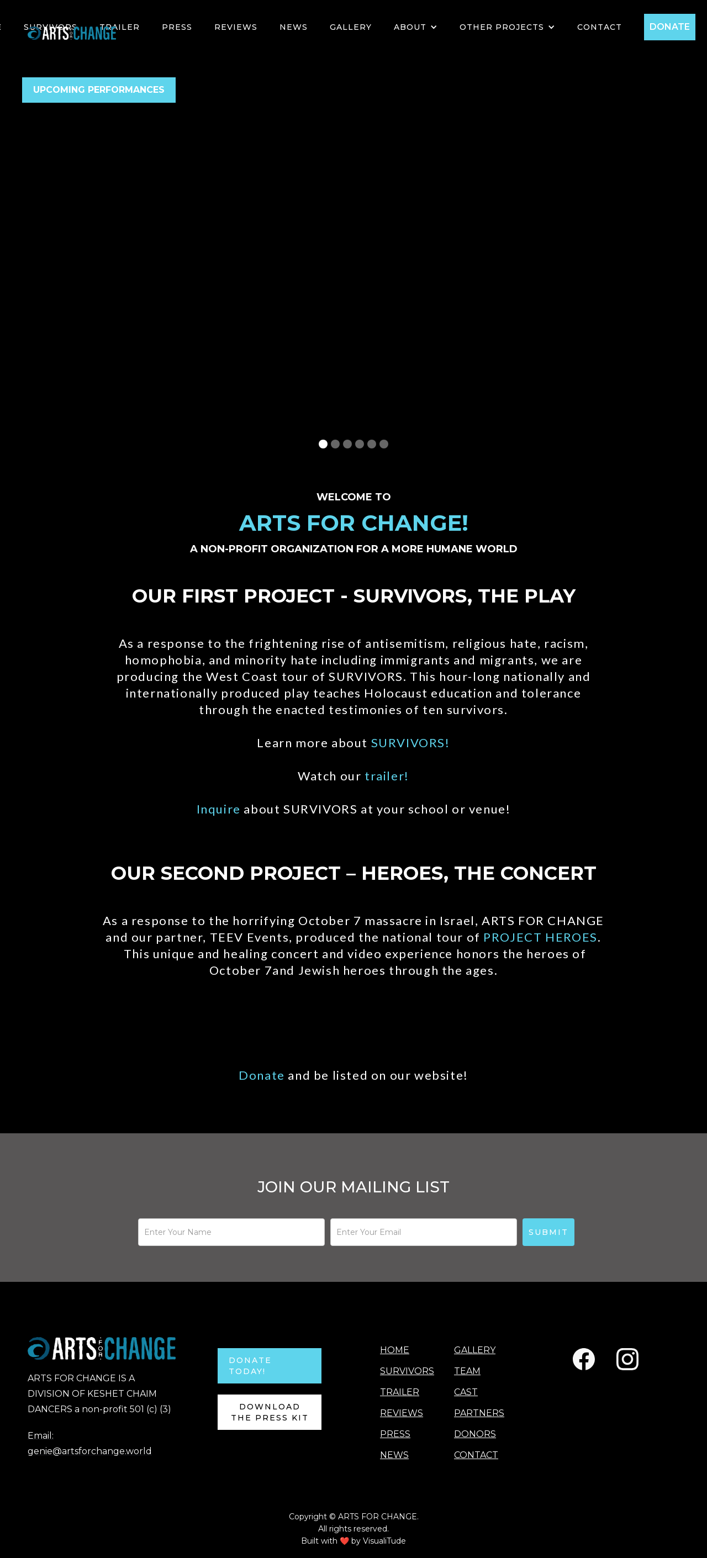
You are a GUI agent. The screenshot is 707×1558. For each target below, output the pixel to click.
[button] (416, 27)
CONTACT (476, 1455)
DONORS (475, 1434)
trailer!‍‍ (387, 775)
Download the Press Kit (270, 1412)
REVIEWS (401, 1413)
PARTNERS (479, 1413)
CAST (466, 1392)
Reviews (235, 27)
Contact (599, 27)
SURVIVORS (406, 1371)
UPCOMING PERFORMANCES (99, 89)
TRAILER (119, 27)
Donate (263, 1075)
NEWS (293, 27)
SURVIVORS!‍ (410, 742)
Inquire (220, 808)
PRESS (177, 27)
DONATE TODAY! (250, 1365)
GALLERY (351, 27)
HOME (394, 1350)
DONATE (670, 27)
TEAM (467, 1371)
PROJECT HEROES (540, 936)
